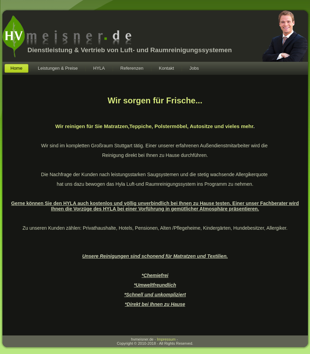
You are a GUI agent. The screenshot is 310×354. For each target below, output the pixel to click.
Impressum (166, 339)
